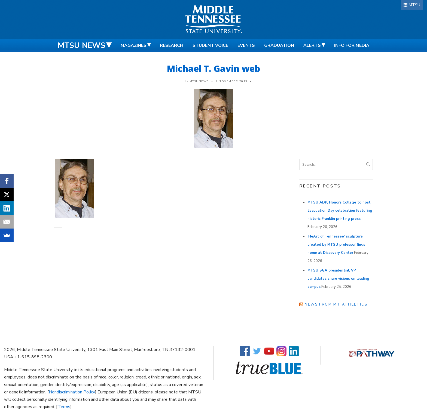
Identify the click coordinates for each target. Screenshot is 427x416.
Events (246, 45)
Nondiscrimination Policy (72, 392)
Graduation (279, 45)
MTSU (414, 5)
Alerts (312, 45)
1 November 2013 (231, 81)
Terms (64, 407)
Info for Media (351, 45)
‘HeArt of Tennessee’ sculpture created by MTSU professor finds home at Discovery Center (336, 244)
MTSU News (81, 45)
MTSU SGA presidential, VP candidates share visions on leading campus (338, 278)
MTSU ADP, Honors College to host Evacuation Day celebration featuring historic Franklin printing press (339, 210)
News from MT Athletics (336, 304)
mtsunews (199, 81)
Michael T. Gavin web (213, 68)
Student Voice (210, 45)
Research (171, 45)
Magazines (134, 45)
